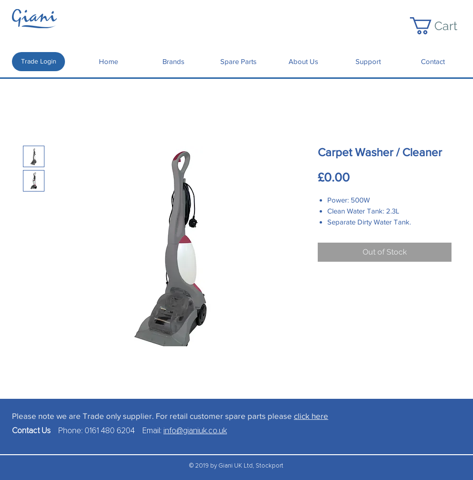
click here (311, 415)
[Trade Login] (38, 61)
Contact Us (35, 431)
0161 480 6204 (110, 431)
